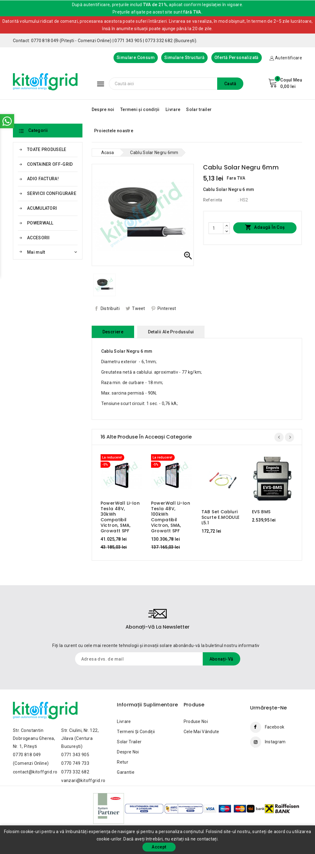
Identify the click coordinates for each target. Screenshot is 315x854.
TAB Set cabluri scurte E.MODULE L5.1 (220, 517)
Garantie (125, 772)
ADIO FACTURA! (43, 178)
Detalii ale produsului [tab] (171, 331)
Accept (159, 846)
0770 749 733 (75, 763)
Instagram (275, 741)
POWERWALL (40, 222)
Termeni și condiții (140, 109)
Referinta (212, 199)
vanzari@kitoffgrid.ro (83, 780)
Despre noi (103, 109)
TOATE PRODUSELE (46, 149)
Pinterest (167, 308)
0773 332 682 (75, 771)
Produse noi (196, 721)
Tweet (138, 308)
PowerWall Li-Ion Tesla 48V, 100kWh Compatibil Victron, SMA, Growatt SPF (170, 517)
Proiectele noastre (113, 130)
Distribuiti (110, 308)
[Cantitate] (216, 228)
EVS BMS (261, 511)
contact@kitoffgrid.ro (35, 771)
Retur (122, 762)
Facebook (274, 727)
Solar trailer (199, 109)
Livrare (172, 109)
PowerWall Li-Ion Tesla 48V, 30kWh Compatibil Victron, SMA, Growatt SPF (120, 517)
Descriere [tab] (113, 331)
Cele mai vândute (201, 731)
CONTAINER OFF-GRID (50, 164)
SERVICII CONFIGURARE (51, 193)
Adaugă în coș (265, 227)
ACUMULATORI (42, 208)
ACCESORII (38, 237)
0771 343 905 (75, 754)
